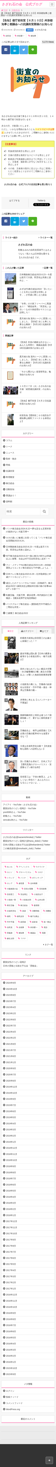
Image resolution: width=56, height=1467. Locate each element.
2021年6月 (11, 1056)
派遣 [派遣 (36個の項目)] (24, 911)
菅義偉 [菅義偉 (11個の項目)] (9, 933)
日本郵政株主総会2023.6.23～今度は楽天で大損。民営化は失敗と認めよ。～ (27, 548)
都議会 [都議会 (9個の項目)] (33, 933)
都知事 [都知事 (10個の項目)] (21, 933)
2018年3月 (11, 1203)
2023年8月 (11, 995)
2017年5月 (11, 1264)
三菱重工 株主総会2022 (17, 613)
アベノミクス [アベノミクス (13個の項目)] (24, 867)
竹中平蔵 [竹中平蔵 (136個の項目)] (10, 922)
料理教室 (10, 477)
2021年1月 (11, 1062)
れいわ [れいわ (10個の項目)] (9, 867)
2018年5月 (11, 1191)
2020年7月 (11, 1074)
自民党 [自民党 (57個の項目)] (9, 927)
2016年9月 (11, 1313)
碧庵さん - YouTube (12, 816)
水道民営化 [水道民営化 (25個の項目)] (11, 911)
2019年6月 (11, 1111)
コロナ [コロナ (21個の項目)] (40, 872)
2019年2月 (11, 1136)
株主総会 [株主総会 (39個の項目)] (24, 905)
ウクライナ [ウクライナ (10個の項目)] (40, 867)
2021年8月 (11, 1044)
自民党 (8, 36)
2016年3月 (11, 1350)
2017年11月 (11, 1227)
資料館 (9, 501)
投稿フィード (12, 1397)
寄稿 (8, 465)
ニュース (10, 452)
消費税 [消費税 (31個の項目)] (48, 911)
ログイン (10, 1391)
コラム (9, 440)
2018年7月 (11, 1178)
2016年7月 (11, 1325)
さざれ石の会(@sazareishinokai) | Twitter (22, 837)
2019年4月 (11, 1123)
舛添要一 (20, 36)
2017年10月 (11, 1233)
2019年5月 (11, 1117)
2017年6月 (11, 1258)
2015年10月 (11, 1368)
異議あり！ (11, 495)
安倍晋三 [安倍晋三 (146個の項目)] (10, 894)
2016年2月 (11, 1356)
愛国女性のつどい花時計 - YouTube (19, 808)
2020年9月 (11, 1068)
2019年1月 (11, 1142)
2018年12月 (11, 1148)
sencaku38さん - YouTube (15, 820)
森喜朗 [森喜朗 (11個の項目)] (36, 905)
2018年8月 (11, 1172)
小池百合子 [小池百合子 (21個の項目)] (38, 894)
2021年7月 (11, 1050)
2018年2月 (11, 1209)
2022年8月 (11, 1019)
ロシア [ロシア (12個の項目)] (9, 883)
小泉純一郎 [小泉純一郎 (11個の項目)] (11, 900)
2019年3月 (11, 1129)
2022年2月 (11, 1038)
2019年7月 (11, 1105)
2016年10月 (11, 1307)
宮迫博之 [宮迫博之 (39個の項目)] (24, 894)
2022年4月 (11, 1032)
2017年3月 (11, 1276)
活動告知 (15, 10)
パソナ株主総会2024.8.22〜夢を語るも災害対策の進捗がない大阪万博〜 (28, 530)
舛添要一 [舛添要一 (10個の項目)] (33, 927)
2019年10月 (11, 1093)
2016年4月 (11, 1343)
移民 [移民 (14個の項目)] (9, 916)
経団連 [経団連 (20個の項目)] (23, 922)
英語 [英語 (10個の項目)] (45, 927)
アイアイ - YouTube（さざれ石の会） (20, 804)
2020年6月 (11, 1081)
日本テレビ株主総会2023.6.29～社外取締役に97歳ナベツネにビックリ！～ (28, 575)
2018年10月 (11, 1160)
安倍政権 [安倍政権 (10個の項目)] (42, 889)
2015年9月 (11, 1374)
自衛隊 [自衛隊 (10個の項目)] (21, 927)
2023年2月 (11, 1013)
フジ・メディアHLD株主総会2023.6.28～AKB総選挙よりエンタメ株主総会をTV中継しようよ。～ (29, 566)
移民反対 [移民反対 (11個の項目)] (20, 916)
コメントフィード (14, 1403)
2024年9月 (11, 983)
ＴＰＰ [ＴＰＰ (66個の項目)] (23, 938)
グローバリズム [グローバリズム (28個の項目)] (25, 872)
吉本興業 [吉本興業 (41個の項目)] (33, 883)
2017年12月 (11, 1221)
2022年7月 (11, 1025)
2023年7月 (11, 1001)
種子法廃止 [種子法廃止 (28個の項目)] (34, 916)
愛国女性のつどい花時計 (14, 962)
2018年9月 (11, 1166)
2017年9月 (11, 1239)
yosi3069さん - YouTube (14, 812)
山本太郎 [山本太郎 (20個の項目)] (41, 900)
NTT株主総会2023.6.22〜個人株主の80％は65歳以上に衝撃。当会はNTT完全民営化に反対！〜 (28, 557)
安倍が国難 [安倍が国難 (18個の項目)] (28, 889)
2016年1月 (11, 1362)
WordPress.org (13, 1409)
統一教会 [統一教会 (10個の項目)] (47, 922)
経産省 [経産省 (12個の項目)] (34, 922)
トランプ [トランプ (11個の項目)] (10, 878)
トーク (9, 446)
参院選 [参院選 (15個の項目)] (21, 883)
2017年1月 (11, 1288)
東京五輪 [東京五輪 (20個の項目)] (10, 905)
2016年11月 (11, 1301)
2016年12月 (11, 1294)
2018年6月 (11, 1184)
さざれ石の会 (40, 30)
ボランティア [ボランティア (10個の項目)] (37, 878)
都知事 (33, 36)
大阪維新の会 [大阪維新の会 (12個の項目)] (12, 889)
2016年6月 (11, 1331)
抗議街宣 (10, 471)
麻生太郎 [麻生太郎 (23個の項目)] (10, 938)
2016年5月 (11, 1337)
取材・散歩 (11, 459)
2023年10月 (11, 989)
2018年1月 (11, 1215)
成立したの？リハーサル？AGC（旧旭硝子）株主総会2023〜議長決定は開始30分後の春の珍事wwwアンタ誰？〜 (29, 586)
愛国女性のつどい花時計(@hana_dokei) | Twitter (25, 841)
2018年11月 (11, 1154)
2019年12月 (11, 1087)
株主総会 (10, 483)
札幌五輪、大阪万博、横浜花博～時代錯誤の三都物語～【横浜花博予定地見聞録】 (29, 596)
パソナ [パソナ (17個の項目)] (23, 878)
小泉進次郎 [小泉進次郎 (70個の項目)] (26, 900)
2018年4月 (11, 1197)
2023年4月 (11, 1007)
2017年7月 (11, 1252)
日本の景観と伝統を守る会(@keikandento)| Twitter (26, 844)
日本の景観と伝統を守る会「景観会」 (21, 966)
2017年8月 (11, 1246)
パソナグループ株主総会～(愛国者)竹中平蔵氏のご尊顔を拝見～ (28, 605)
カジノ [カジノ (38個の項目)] (9, 872)
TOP (4, 10)
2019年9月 (11, 1099)
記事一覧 (48, 268)
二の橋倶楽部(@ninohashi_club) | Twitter (22, 848)
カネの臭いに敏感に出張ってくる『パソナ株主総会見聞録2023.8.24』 (29, 539)
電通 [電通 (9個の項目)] (44, 933)
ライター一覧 (46, 237)
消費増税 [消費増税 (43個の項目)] (35, 911)
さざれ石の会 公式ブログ (22, 4)
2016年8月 (11, 1319)
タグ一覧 (49, 944)
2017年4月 (11, 1270)
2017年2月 (11, 1282)
